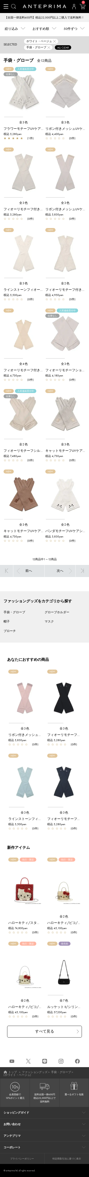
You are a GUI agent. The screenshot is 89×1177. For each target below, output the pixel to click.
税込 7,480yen (12, 456)
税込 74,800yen (18, 928)
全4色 (23, 364)
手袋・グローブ (14, 612)
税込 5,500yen (13, 295)
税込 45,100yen (57, 928)
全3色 (23, 122)
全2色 (65, 283)
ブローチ (10, 631)
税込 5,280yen (13, 134)
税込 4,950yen (54, 295)
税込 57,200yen (56, 1012)
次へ (60, 570)
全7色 (64, 1000)
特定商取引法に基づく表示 (66, 1158)
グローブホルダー (57, 612)
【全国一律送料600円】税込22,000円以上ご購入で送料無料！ (44, 17)
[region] (24, 92)
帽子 (7, 621)
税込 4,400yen (54, 134)
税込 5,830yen (54, 214)
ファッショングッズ (34, 1072)
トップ (12, 1072)
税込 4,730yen (12, 375)
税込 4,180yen (54, 375)
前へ (28, 570)
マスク (49, 621)
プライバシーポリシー (22, 1158)
